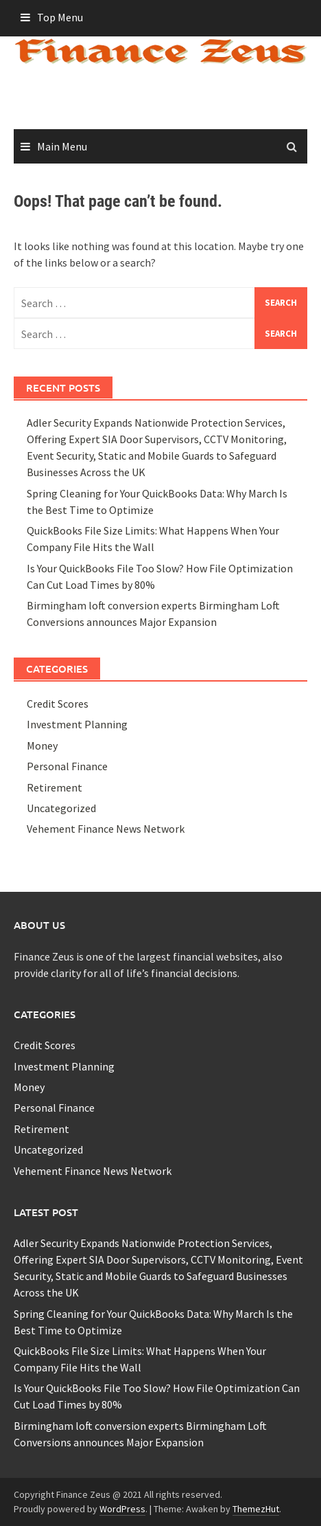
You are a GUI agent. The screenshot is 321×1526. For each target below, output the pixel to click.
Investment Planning (77, 724)
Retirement (54, 787)
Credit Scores (57, 703)
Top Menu (60, 17)
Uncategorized (61, 808)
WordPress (122, 1509)
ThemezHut (256, 1509)
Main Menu (62, 146)
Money (42, 745)
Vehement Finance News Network (106, 828)
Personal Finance (67, 766)
